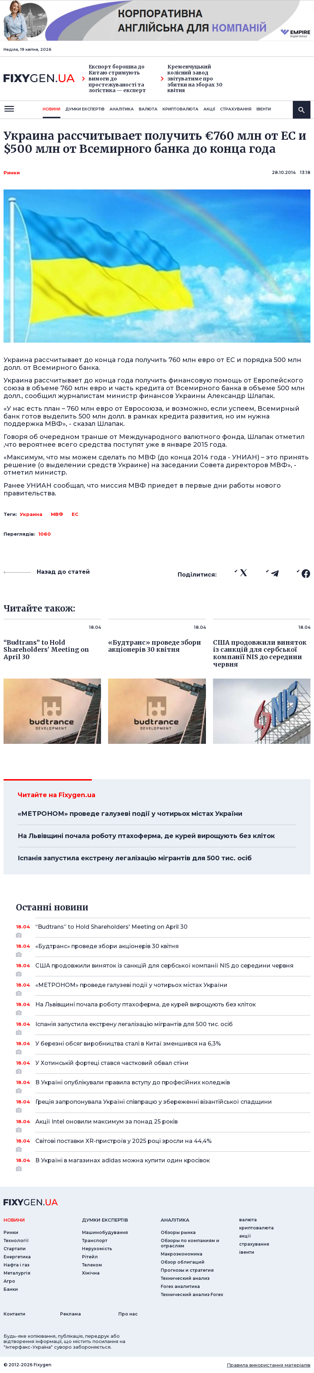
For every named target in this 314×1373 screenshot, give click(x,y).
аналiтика (175, 1220)
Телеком (92, 1264)
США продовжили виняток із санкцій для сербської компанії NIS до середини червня (164, 968)
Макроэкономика (181, 1254)
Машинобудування (105, 1232)
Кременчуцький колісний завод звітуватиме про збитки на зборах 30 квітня (192, 79)
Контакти (14, 1314)
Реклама (70, 1314)
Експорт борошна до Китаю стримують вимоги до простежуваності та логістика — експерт (114, 79)
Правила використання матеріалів (268, 1365)
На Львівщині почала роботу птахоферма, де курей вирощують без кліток (146, 836)
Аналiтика (121, 109)
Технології (16, 1240)
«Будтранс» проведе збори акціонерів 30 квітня (163, 949)
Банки (11, 1289)
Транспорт (94, 1240)
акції (209, 109)
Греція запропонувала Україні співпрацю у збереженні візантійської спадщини (163, 1104)
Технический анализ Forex (192, 1294)
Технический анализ (185, 1278)
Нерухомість (97, 1248)
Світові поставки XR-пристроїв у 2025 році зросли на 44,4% (163, 1144)
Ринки (12, 172)
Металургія (17, 1273)
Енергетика (17, 1256)
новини (51, 109)
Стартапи (15, 1248)
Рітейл (90, 1256)
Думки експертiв (85, 109)
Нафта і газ (16, 1264)
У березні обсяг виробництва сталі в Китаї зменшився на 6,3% (163, 1046)
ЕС (75, 514)
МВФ (57, 514)
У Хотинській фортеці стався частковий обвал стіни (163, 1066)
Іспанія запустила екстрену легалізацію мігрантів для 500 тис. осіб (134, 858)
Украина (31, 514)
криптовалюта (180, 109)
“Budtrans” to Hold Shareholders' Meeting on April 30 (163, 929)
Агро (9, 1281)
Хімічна (91, 1273)
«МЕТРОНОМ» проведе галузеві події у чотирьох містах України (130, 814)
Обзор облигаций (183, 1262)
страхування (235, 109)
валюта (148, 109)
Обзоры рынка (178, 1232)
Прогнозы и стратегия (187, 1270)
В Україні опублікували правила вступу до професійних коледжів (163, 1085)
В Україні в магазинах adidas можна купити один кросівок (163, 1163)
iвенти (263, 109)
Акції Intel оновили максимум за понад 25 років (163, 1124)
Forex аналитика (180, 1286)
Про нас (128, 1314)
